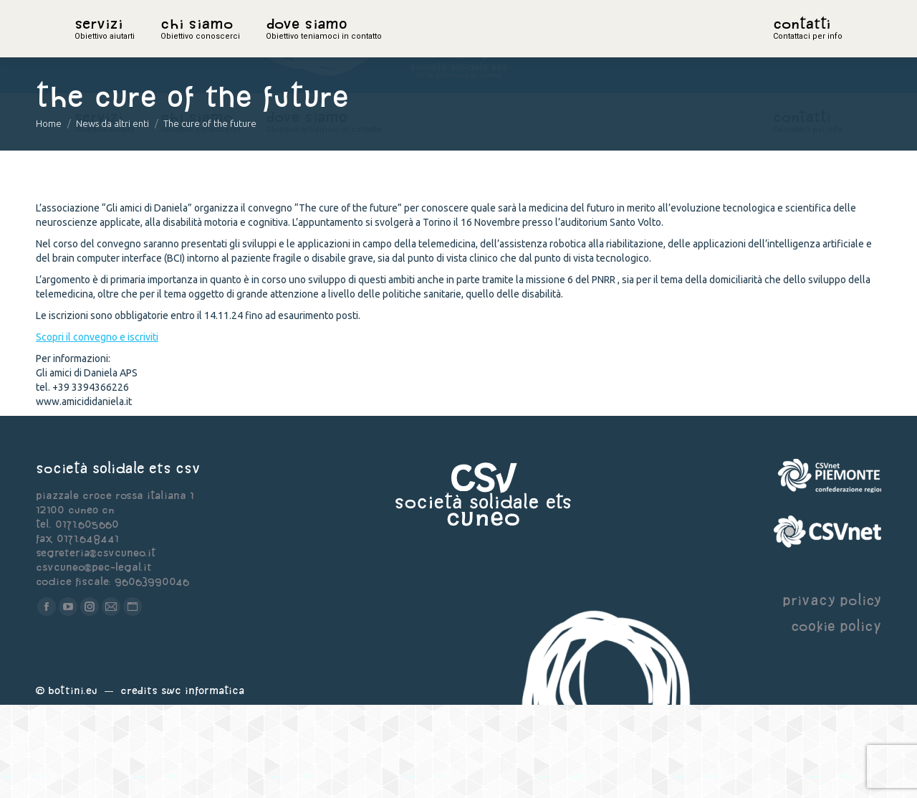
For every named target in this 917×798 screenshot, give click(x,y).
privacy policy (831, 693)
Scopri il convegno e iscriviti (97, 430)
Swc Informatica (202, 783)
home (90, 46)
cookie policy (836, 719)
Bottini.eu (72, 783)
